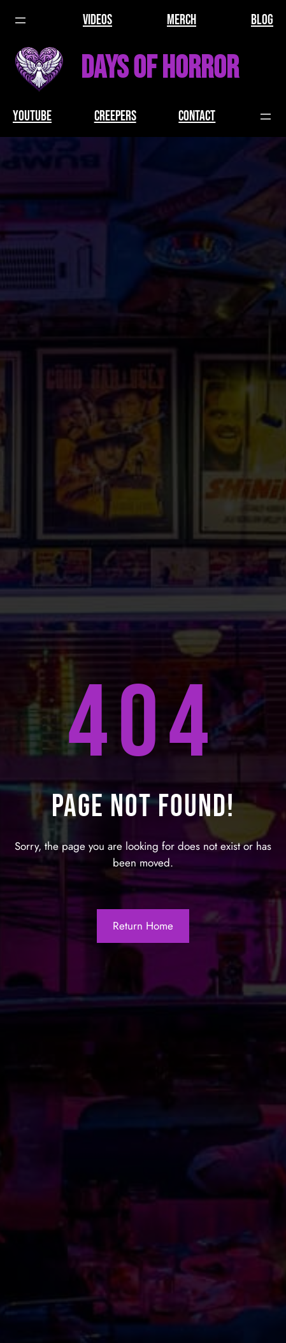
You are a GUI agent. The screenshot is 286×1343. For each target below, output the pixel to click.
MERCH (181, 20)
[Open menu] (20, 20)
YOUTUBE (32, 116)
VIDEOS (97, 20)
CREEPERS (115, 116)
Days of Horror (160, 68)
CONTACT (196, 116)
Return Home (143, 925)
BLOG (262, 20)
